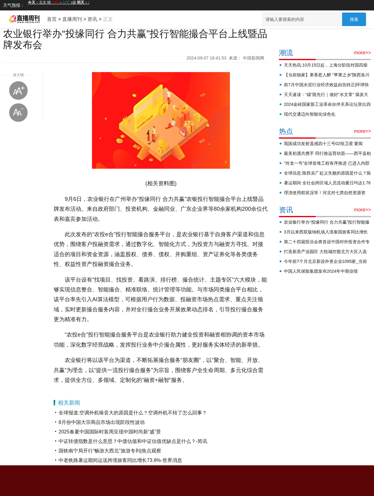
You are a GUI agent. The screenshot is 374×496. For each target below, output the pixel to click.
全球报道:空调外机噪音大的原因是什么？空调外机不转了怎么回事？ (133, 412)
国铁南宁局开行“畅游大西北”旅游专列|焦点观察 (110, 450)
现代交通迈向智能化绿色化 (309, 114)
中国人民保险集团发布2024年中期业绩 (321, 271)
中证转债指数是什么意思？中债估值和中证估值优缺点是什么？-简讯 (133, 441)
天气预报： (14, 5)
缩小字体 (18, 112)
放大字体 (18, 90)
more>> (362, 52)
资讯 (92, 19)
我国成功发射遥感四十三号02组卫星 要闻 (323, 143)
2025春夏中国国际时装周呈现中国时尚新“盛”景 (110, 431)
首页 (52, 19)
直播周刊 (72, 19)
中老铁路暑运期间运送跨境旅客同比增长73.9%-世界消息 (120, 460)
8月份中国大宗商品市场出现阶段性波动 (102, 422)
